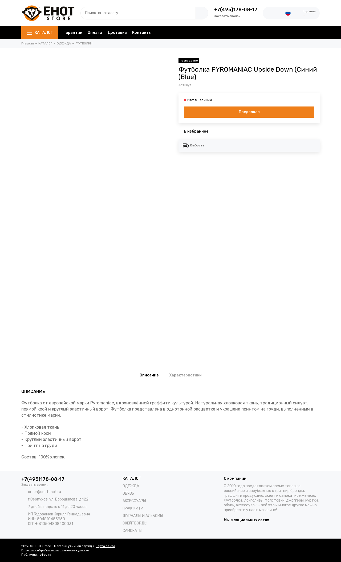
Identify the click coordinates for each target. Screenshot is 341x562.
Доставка (117, 32)
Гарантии (72, 32)
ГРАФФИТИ (133, 508)
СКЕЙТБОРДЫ (135, 523)
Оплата (95, 32)
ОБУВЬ (128, 493)
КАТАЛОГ (40, 32)
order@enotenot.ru (44, 492)
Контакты (142, 32)
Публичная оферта (36, 554)
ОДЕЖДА (131, 486)
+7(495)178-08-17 (235, 10)
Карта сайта (105, 546)
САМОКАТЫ (132, 530)
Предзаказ (249, 112)
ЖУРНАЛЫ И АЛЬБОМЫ (143, 516)
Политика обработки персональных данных (55, 550)
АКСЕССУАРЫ (134, 501)
